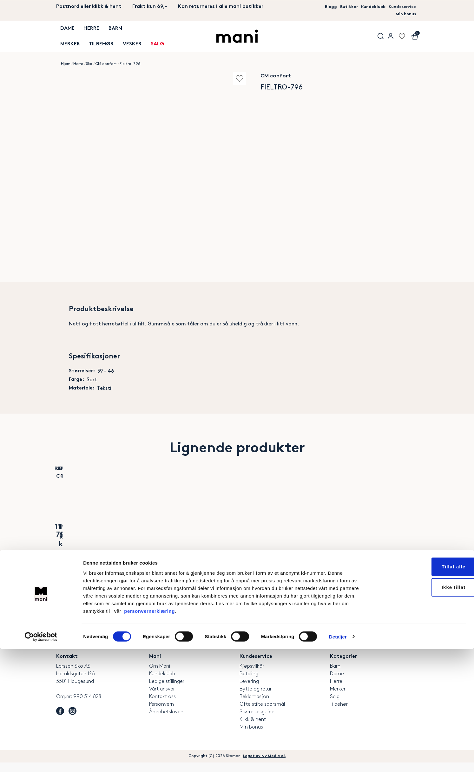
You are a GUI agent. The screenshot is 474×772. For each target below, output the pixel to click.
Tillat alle (421, 689)
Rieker (263, 535)
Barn (108, 30)
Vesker (124, 37)
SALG (148, 37)
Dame (63, 30)
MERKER (66, 37)
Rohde (83, 535)
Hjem (65, 59)
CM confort (106, 59)
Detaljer (338, 759)
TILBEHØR (95, 37)
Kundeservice (399, 6)
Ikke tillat (421, 710)
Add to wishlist (228, 73)
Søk (376, 34)
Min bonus (403, 14)
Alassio (83, 545)
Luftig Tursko (383, 545)
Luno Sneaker (203, 545)
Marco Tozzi (323, 535)
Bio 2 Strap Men (143, 545)
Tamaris (203, 535)
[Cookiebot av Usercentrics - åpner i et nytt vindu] (41, 759)
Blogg (317, 6)
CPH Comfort (143, 535)
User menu (389, 34)
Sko (89, 59)
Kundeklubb (366, 6)
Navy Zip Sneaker (323, 545)
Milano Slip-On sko (263, 545)
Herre (86, 30)
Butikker (337, 6)
